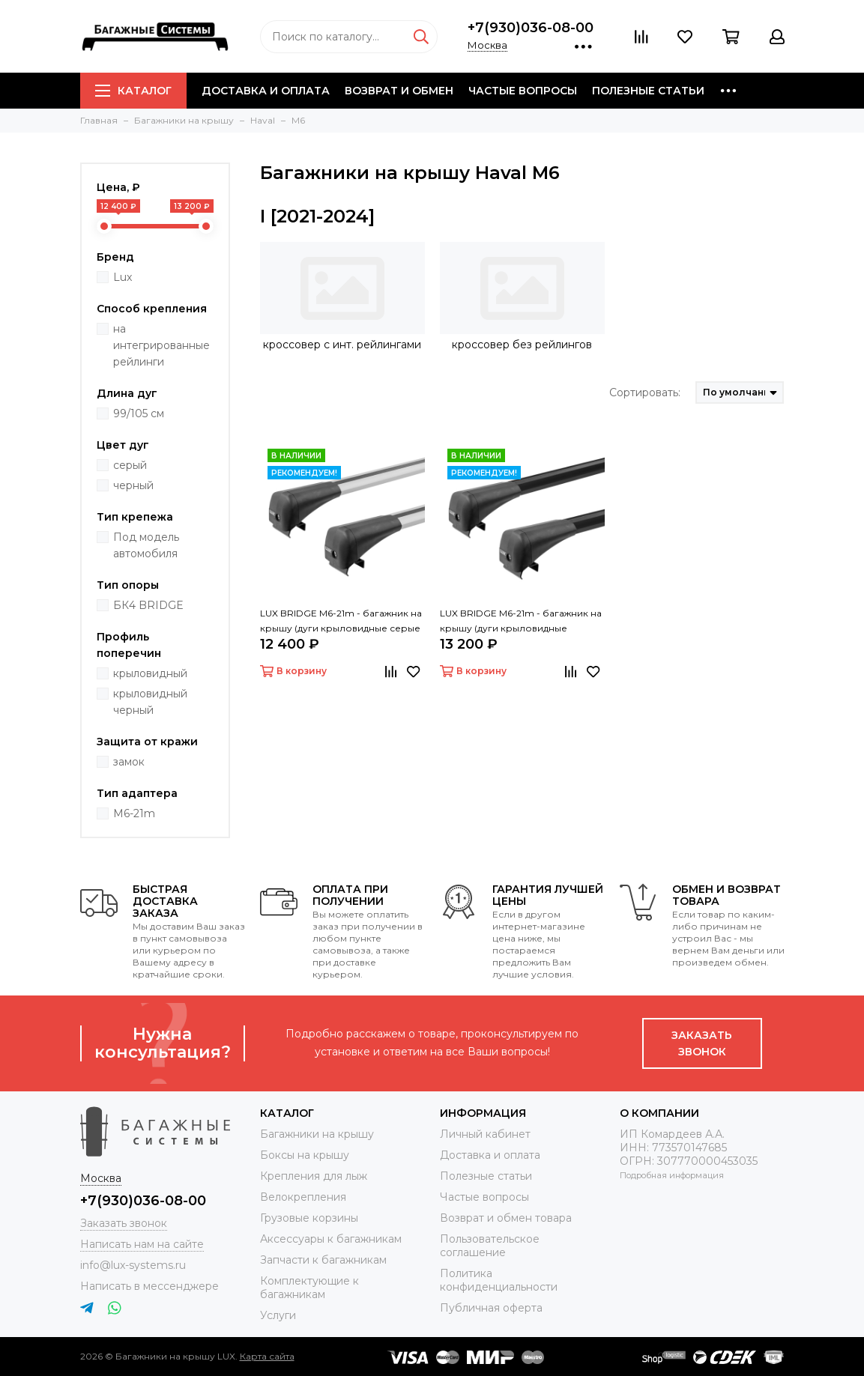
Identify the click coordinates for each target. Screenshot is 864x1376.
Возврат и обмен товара (506, 1218)
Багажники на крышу (317, 1134)
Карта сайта (267, 1356)
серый (130, 465)
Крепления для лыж (313, 1176)
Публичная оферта (491, 1308)
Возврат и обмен (399, 90)
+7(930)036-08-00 (530, 27)
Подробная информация (672, 1175)
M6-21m (134, 813)
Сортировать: (644, 392)
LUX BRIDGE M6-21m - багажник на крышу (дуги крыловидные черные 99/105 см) (521, 621)
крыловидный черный (150, 702)
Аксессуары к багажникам (331, 1239)
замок (129, 762)
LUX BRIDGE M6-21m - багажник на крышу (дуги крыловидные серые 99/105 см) (341, 621)
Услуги (278, 1315)
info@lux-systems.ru (133, 1265)
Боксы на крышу (304, 1155)
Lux (122, 277)
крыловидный (150, 673)
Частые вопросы (522, 90)
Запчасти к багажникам (323, 1260)
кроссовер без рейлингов (522, 344)
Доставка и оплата (266, 90)
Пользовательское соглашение (490, 1245)
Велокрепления (303, 1197)
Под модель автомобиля (146, 545)
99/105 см (138, 413)
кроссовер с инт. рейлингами (342, 344)
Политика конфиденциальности (499, 1280)
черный (133, 485)
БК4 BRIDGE (148, 605)
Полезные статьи (648, 90)
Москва (487, 45)
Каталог (133, 90)
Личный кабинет (485, 1134)
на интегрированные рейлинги (161, 345)
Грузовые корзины (309, 1218)
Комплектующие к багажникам (309, 1287)
